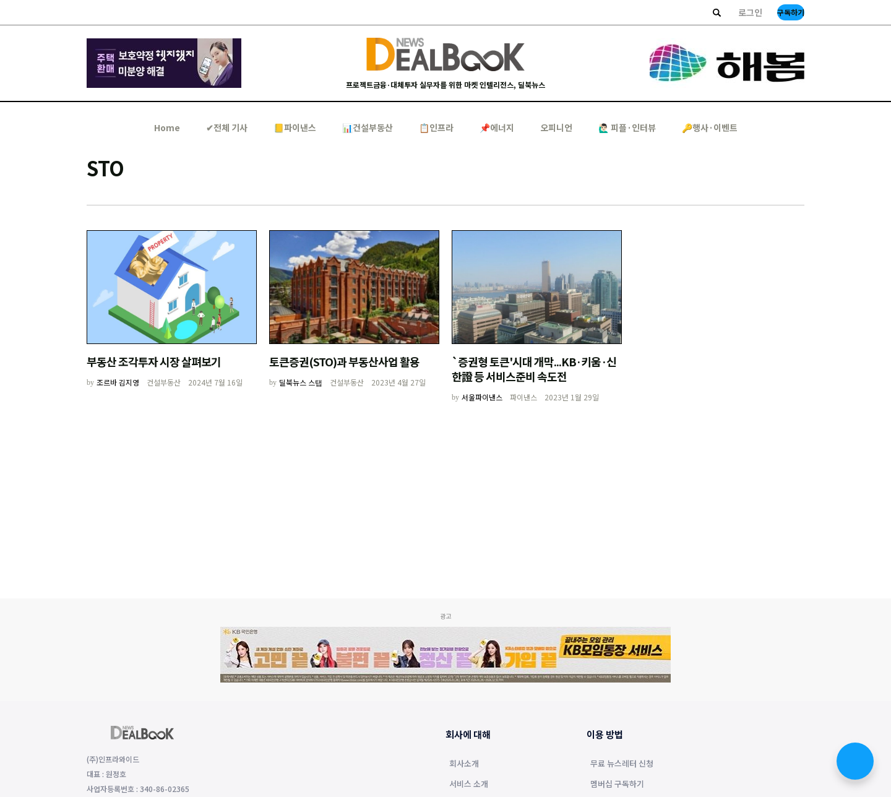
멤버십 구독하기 (617, 785)
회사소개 (464, 764)
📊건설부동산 (367, 127)
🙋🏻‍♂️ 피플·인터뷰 (627, 127)
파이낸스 (523, 397)
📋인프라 (436, 127)
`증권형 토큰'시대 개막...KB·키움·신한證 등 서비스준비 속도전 (534, 368)
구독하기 (790, 12)
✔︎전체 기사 (227, 127)
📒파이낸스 (294, 127)
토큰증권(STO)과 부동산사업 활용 (344, 361)
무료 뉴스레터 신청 (621, 764)
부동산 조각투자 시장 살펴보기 (154, 361)
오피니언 (556, 127)
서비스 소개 (468, 785)
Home (167, 127)
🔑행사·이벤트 (710, 127)
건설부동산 (164, 382)
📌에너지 (497, 127)
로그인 (750, 12)
